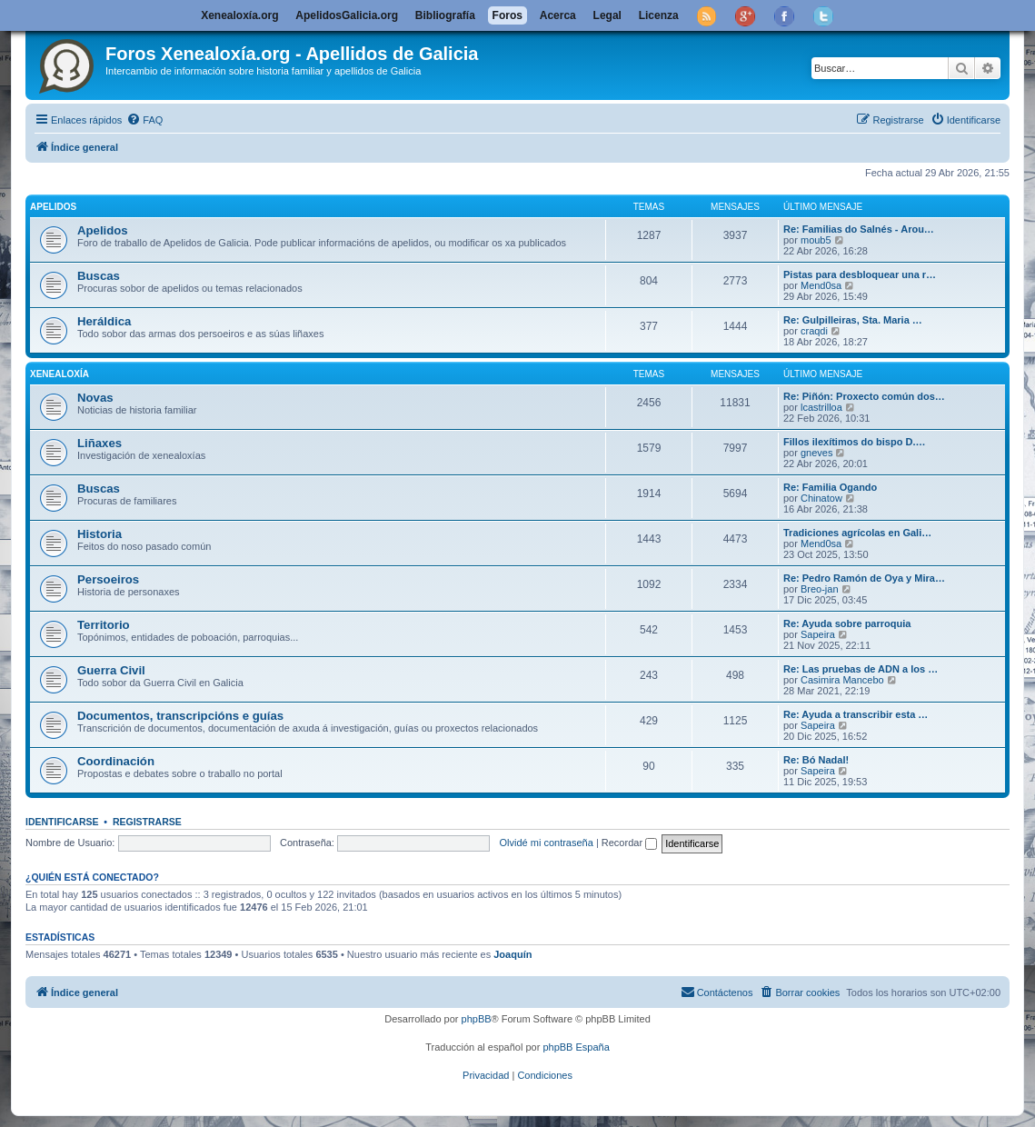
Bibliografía (445, 15)
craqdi (814, 330)
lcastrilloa (821, 407)
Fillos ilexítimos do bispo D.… (854, 441)
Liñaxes (99, 443)
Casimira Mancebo (842, 679)
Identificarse (62, 821)
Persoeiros (108, 579)
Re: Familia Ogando (830, 487)
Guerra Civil (111, 670)
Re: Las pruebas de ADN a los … (860, 668)
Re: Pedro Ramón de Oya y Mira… (864, 578)
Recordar (629, 842)
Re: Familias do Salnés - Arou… (858, 229)
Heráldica (104, 321)
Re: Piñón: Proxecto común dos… (864, 396)
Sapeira (818, 634)
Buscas (98, 276)
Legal (607, 15)
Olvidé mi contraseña (546, 842)
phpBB (477, 1018)
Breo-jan (820, 588)
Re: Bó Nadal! (816, 759)
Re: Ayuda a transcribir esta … (855, 714)
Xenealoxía (59, 374)
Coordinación (115, 761)
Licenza (659, 15)
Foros (507, 15)
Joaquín (512, 954)
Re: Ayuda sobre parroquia (847, 623)
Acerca (558, 15)
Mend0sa (821, 285)
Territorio (103, 625)
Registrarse (147, 821)
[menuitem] (144, 120)
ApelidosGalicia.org (346, 15)
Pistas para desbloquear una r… (859, 274)
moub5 (816, 239)
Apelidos (53, 207)
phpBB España (575, 1047)
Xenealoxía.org (239, 15)
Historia (99, 534)
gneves (816, 452)
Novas (95, 397)
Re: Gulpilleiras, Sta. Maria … (852, 319)
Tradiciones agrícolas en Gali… (857, 532)
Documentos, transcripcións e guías (180, 716)
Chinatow (821, 498)
